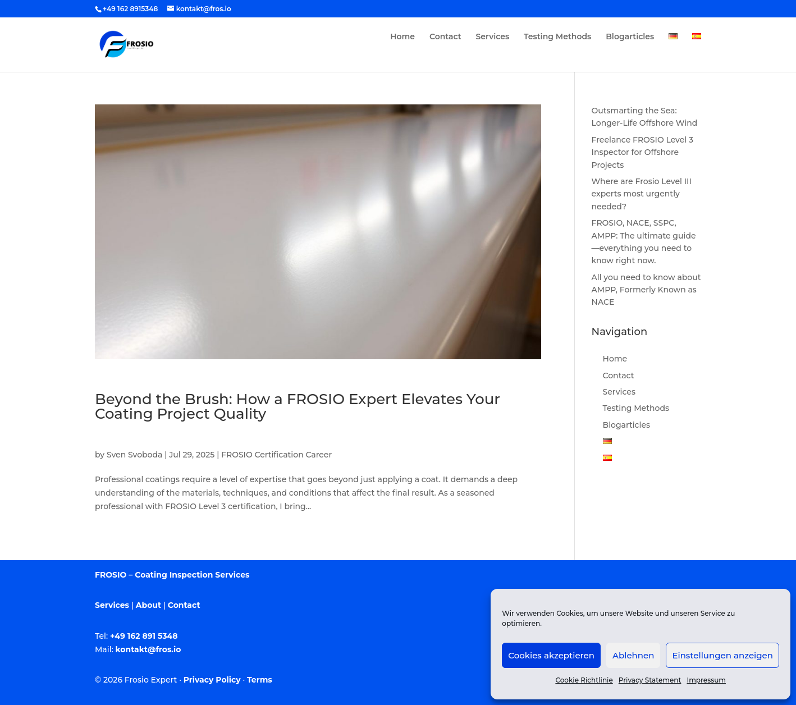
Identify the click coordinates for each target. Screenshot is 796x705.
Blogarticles (630, 37)
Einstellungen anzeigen (722, 655)
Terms (259, 680)
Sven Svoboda (134, 455)
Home (402, 37)
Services (493, 37)
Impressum (706, 680)
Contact (445, 37)
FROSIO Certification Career (276, 455)
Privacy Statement (650, 680)
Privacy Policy (212, 680)
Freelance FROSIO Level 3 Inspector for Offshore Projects (642, 152)
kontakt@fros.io (148, 649)
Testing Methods (557, 37)
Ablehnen (633, 655)
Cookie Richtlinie (583, 680)
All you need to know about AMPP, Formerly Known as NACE (646, 290)
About (148, 605)
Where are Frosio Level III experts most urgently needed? (642, 194)
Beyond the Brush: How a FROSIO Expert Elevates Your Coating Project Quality (297, 406)
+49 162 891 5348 (144, 636)
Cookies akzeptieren (551, 655)
